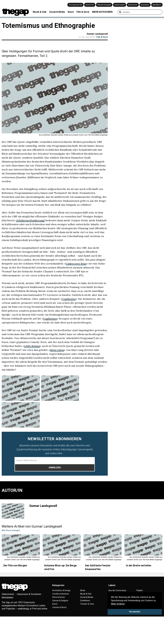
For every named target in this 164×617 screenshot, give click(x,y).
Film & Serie (83, 12)
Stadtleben (85, 600)
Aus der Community (117, 590)
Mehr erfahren (118, 604)
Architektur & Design (61, 590)
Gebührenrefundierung (30, 220)
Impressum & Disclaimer (29, 594)
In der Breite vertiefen (138, 565)
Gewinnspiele (119, 5)
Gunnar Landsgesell (97, 33)
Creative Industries (60, 594)
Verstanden (134, 612)
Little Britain (32, 346)
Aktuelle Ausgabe (104, 5)
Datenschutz (8, 594)
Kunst (71, 12)
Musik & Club (39, 12)
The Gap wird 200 (75, 5)
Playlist (139, 590)
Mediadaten (7, 597)
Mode (82, 590)
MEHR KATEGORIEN (102, 12)
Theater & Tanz (87, 604)
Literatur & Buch (59, 607)
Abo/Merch (157, 5)
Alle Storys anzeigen (11, 530)
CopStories (69, 298)
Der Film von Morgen (15, 565)
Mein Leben (57, 350)
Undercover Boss (76, 263)
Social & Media (57, 12)
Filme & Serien (58, 597)
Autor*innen (132, 5)
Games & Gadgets (60, 600)
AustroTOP (90, 5)
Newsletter (145, 5)
